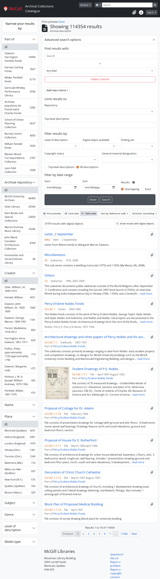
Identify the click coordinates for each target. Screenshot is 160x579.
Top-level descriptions (61, 167)
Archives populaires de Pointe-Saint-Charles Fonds (19, 107)
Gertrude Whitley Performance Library (19, 91)
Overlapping (132, 189)
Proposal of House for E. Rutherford (70, 440)
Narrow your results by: (20, 25)
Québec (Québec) (19, 486)
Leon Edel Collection (19, 170)
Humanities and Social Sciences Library (19, 258)
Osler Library (19, 207)
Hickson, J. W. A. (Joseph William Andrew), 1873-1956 (19, 380)
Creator (10, 273)
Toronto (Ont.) (19, 457)
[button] (134, 12)
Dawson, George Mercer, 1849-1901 (19, 319)
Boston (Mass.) (19, 493)
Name (9, 405)
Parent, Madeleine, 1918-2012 (19, 330)
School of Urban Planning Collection (19, 123)
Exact (148, 189)
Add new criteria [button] (56, 90)
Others (50, 275)
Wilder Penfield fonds (19, 79)
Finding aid (127, 140)
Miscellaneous (55, 255)
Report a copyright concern (116, 573)
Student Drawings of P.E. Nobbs (95, 369)
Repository (51, 105)
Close (61, 21)
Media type (13, 541)
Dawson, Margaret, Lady (19, 368)
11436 (124, 534)
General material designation (119, 153)
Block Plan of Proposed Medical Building (74, 504)
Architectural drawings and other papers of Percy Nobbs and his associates (96, 337)
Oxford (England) (19, 437)
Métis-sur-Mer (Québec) (19, 471)
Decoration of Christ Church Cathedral (72, 472)
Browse (84, 4)
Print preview (52, 213)
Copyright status (54, 153)
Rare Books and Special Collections (19, 216)
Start (47, 181)
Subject (10, 503)
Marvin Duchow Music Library (19, 229)
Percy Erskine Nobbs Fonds (64, 304)
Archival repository (18, 182)
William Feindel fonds (19, 145)
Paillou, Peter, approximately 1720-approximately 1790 (19, 354)
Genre (9, 514)
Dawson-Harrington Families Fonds (19, 57)
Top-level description (57, 119)
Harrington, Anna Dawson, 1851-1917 (19, 340)
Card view (72, 213)
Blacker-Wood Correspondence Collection (19, 157)
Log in (150, 12)
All (6, 47)
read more (146, 293)
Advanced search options (63, 40)
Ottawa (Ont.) (19, 450)
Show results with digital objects (135, 223)
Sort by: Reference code (113, 213)
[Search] (127, 5)
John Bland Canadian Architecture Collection (19, 243)
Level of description (13, 528)
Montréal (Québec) (19, 431)
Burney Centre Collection (19, 135)
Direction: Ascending (143, 213)
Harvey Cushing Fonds (19, 69)
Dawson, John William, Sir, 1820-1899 (19, 307)
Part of (9, 39)
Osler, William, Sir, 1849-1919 (19, 289)
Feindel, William (19, 298)
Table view (88, 213)
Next (134, 534)
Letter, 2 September (59, 234)
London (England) (19, 444)
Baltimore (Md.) (19, 463)
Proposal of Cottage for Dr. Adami (69, 408)
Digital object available (96, 140)
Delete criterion (100, 79)
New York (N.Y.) (19, 480)
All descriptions (89, 167)
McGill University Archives (19, 198)
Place (8, 416)
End (85, 181)
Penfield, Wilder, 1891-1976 (19, 392)
